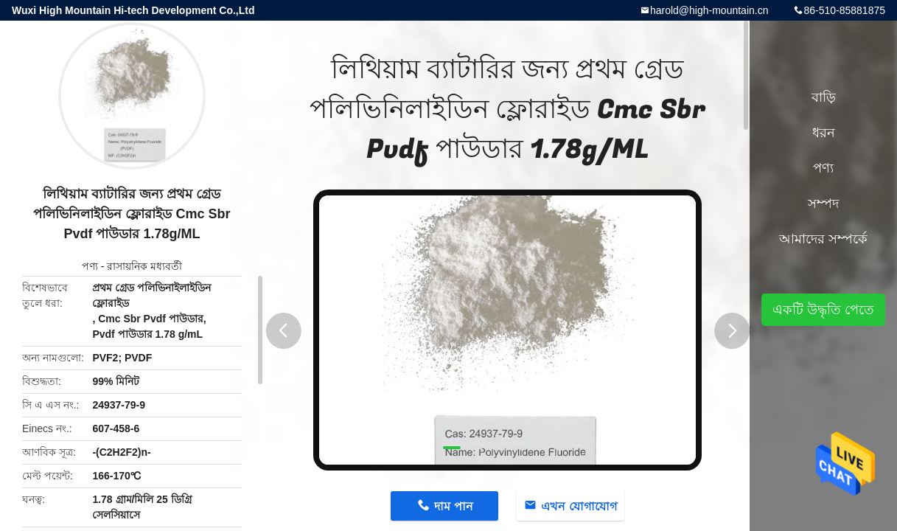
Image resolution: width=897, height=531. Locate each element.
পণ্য (90, 266)
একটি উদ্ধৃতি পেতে (823, 309)
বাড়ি (824, 97)
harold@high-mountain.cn (709, 10)
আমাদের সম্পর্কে (823, 239)
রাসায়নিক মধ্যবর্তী (144, 266)
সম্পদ (823, 203)
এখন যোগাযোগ (578, 506)
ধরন (823, 132)
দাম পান (453, 506)
